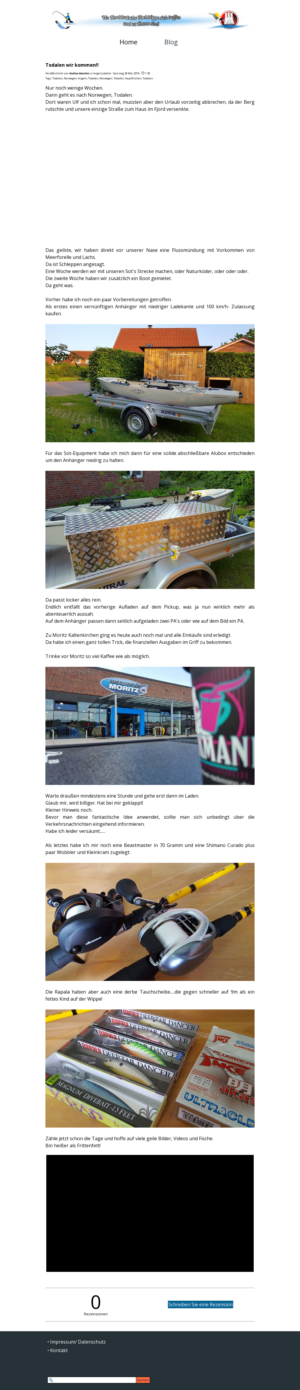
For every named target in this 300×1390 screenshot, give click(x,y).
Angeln (82, 78)
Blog (171, 42)
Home (128, 42)
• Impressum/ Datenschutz (76, 1342)
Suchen (143, 1380)
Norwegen (70, 78)
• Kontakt (57, 1350)
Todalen (57, 78)
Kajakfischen (133, 78)
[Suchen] (91, 1380)
